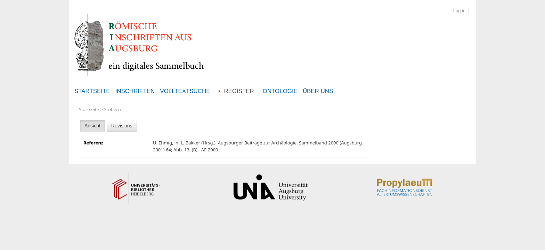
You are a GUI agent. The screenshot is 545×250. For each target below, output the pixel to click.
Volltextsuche (185, 91)
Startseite (92, 91)
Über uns (318, 91)
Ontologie (280, 91)
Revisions (121, 125)
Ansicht (92, 125)
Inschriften (135, 91)
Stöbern (112, 109)
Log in (459, 10)
